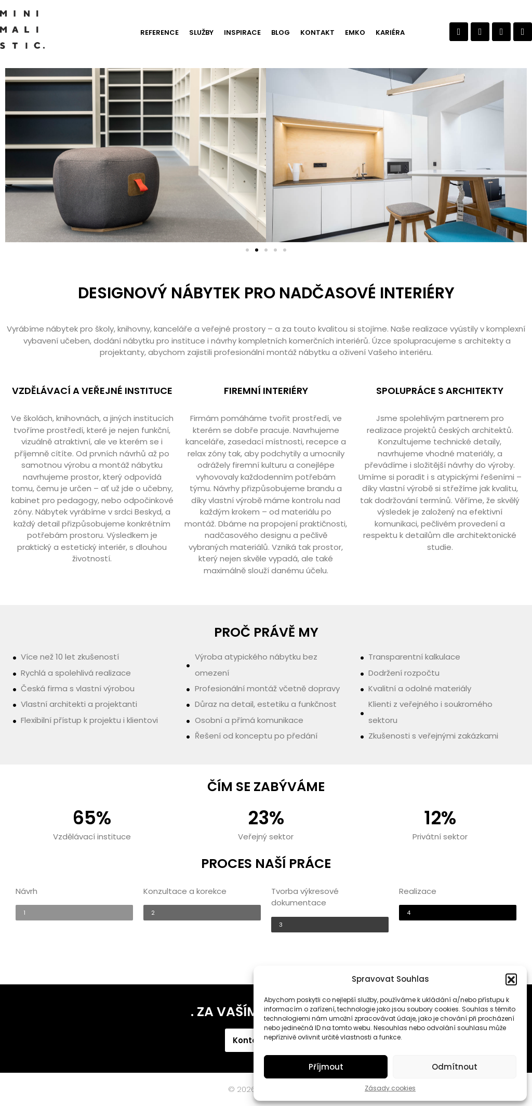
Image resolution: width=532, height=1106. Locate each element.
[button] (511, 979)
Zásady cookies (390, 1088)
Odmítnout (454, 1066)
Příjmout (326, 1066)
